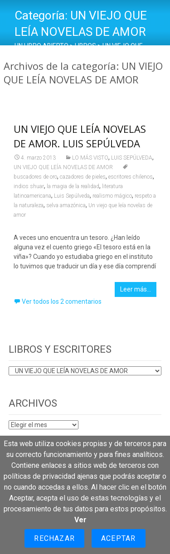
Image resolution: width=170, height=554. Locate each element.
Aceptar (118, 538)
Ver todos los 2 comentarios (62, 301)
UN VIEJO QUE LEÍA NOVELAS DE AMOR (63, 167)
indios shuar (29, 186)
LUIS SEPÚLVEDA (131, 158)
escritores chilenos (130, 177)
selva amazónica (66, 205)
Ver (80, 519)
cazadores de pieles (83, 177)
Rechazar (54, 538)
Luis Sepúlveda (72, 196)
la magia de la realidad (73, 186)
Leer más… (135, 289)
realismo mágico (112, 196)
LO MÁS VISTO (90, 158)
